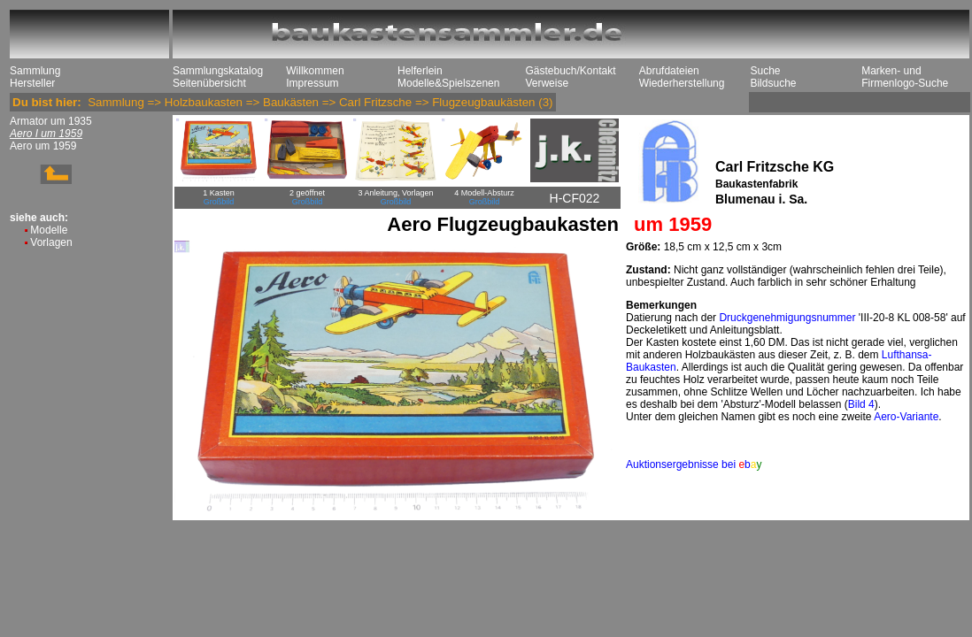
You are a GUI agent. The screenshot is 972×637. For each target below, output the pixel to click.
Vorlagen (51, 242)
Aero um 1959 (43, 146)
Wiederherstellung (682, 83)
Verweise (546, 83)
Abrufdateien (669, 71)
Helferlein (420, 71)
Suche (765, 71)
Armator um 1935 (51, 121)
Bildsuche (773, 83)
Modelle (48, 230)
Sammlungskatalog (218, 71)
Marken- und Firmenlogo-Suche (904, 77)
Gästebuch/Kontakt (570, 71)
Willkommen (314, 71)
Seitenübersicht (209, 83)
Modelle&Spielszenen (448, 83)
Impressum (312, 83)
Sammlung (35, 71)
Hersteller (32, 83)
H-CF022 (575, 198)
